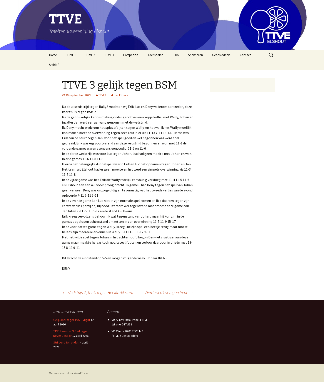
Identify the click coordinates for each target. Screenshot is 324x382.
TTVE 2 (90, 55)
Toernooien (155, 55)
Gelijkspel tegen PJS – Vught (71, 320)
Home (53, 55)
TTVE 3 (109, 55)
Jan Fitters (121, 95)
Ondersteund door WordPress (69, 373)
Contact (245, 55)
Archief (54, 65)
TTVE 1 (71, 55)
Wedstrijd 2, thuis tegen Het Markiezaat (98, 292)
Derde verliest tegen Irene (169, 292)
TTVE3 (102, 95)
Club (176, 55)
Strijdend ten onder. (66, 342)
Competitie (130, 55)
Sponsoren (195, 55)
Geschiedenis (221, 55)
